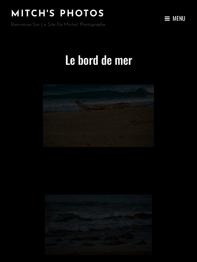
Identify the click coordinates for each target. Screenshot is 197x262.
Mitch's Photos (58, 14)
